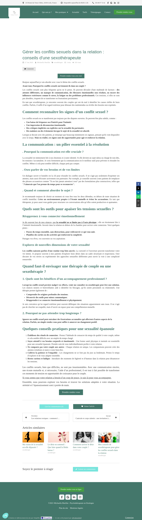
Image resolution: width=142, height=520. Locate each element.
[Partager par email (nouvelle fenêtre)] (138, 201)
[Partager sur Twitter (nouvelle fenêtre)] (138, 188)
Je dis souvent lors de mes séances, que (59, 222)
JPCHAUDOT (76, 518)
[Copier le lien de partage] (138, 205)
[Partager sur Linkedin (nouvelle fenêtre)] (138, 192)
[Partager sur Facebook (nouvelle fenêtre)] (138, 184)
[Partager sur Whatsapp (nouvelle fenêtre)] (138, 197)
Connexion (129, 518)
